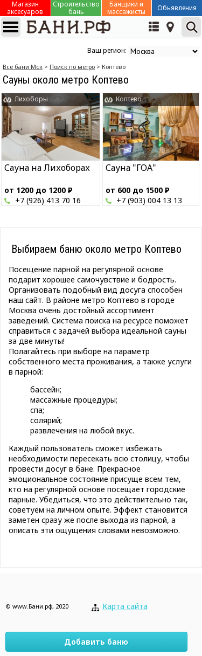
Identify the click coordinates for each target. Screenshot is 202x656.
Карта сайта (125, 606)
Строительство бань (76, 8)
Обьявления (177, 7)
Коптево (129, 98)
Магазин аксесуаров (25, 8)
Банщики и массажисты (126, 8)
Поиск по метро (72, 67)
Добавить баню (96, 642)
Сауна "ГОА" (131, 168)
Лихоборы (31, 98)
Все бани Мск (23, 67)
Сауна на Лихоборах (47, 168)
